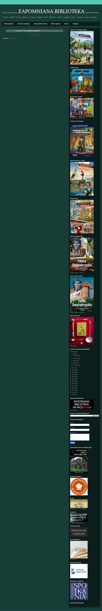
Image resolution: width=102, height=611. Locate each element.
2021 (73, 376)
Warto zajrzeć (55, 24)
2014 (73, 392)
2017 (73, 385)
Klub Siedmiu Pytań (40, 24)
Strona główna (8, 24)
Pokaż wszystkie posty (47, 30)
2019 (73, 381)
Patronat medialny (24, 24)
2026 (73, 351)
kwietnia (75, 358)
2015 (73, 390)
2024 (73, 370)
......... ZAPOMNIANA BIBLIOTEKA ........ (50, 11)
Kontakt (75, 24)
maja (74, 353)
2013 (73, 394)
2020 (73, 379)
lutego (75, 362)
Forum (66, 24)
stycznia (75, 365)
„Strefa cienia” (76, 355)
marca (75, 360)
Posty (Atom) (12, 38)
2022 (73, 374)
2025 (73, 367)
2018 (73, 383)
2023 (73, 372)
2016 (73, 387)
